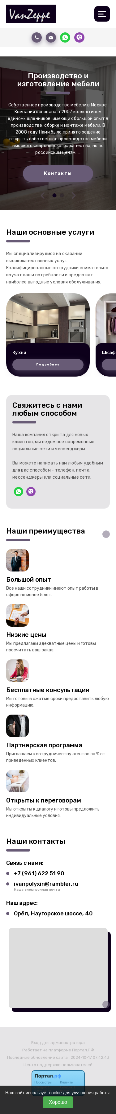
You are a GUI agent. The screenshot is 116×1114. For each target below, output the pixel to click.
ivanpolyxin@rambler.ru (46, 884)
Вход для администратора (58, 1042)
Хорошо (58, 1102)
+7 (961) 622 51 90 (39, 873)
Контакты (58, 173)
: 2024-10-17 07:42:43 (89, 1057)
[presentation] (42, 195)
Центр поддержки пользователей (58, 1064)
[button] (54, 195)
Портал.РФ (83, 1050)
